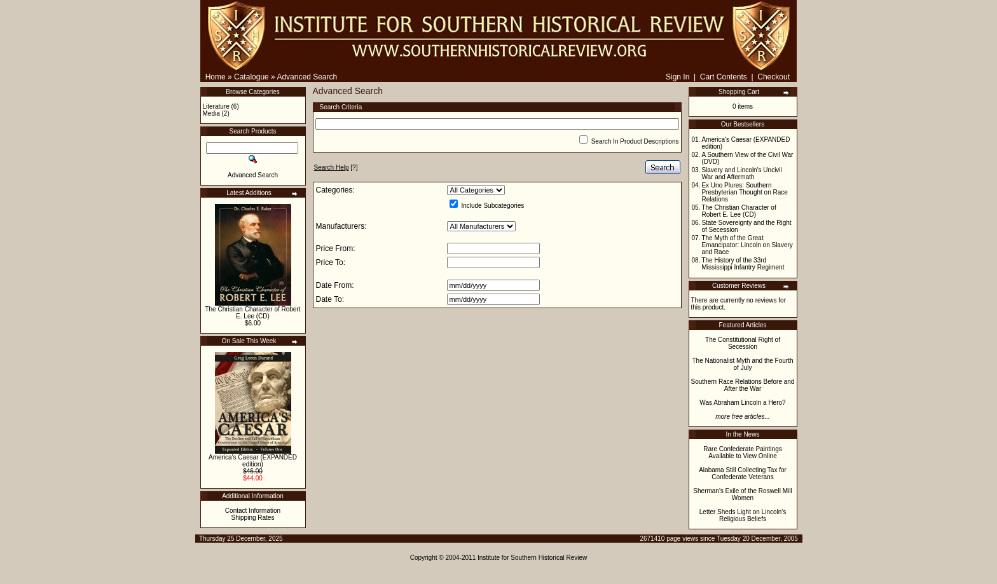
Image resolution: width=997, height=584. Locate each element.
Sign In (677, 76)
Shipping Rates (253, 517)
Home (215, 76)
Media (211, 113)
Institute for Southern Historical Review (532, 557)
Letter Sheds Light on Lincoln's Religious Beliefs (742, 515)
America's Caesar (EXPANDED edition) (253, 461)
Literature (216, 106)
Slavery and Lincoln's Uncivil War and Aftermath (741, 173)
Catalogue (251, 76)
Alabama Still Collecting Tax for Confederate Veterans (743, 473)
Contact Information (252, 510)
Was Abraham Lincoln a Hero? (742, 402)
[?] (336, 167)
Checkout (773, 76)
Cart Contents (723, 76)
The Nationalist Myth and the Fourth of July (743, 364)
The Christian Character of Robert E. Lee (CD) (252, 313)
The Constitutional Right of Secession (742, 343)
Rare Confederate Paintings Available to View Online (742, 452)
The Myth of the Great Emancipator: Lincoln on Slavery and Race (746, 244)
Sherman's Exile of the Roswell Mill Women (742, 494)
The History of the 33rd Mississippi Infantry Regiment (742, 264)
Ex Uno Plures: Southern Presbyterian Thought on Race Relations (744, 192)
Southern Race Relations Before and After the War (743, 385)
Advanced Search (307, 76)
